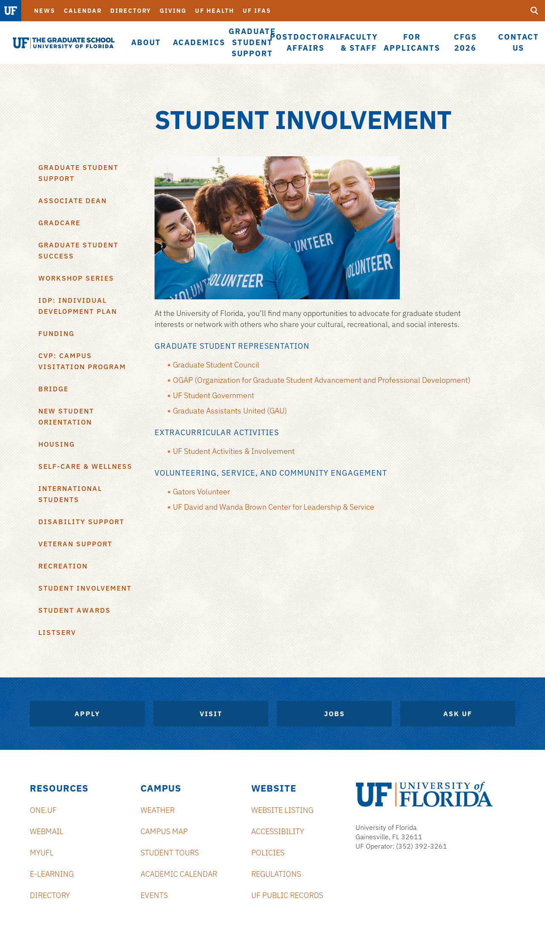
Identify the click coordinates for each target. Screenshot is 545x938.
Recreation (63, 566)
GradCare (59, 222)
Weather (158, 810)
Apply (87, 713)
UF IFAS (257, 10)
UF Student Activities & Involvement (234, 451)
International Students (70, 494)
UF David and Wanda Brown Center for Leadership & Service (273, 507)
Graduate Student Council (216, 365)
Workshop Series (76, 278)
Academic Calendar (179, 874)
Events (154, 895)
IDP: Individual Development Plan (77, 306)
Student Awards (74, 610)
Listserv (57, 632)
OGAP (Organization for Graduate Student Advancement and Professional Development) (321, 380)
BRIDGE (53, 388)
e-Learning (52, 874)
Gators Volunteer (201, 491)
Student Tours (170, 853)
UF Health (214, 10)
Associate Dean (72, 200)
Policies (267, 853)
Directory (130, 10)
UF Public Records (287, 895)
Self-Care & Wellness (85, 466)
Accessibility (277, 831)
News (44, 10)
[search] (534, 10)
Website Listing (282, 810)
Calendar (83, 10)
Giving (173, 10)
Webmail (46, 831)
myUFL (42, 853)
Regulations (276, 874)
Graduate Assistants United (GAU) (230, 411)
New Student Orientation (66, 416)
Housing (56, 444)
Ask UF (457, 713)
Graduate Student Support (78, 173)
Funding (56, 333)
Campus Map (164, 831)
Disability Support (81, 521)
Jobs (334, 713)
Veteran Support (75, 543)
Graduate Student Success (78, 250)
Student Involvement (85, 588)
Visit (211, 713)
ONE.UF (43, 810)
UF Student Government (213, 395)
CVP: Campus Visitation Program (82, 361)
